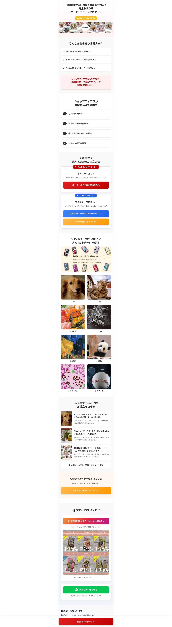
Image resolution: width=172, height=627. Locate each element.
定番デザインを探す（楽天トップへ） (86, 213)
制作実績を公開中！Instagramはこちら (86, 521)
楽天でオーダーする (86, 622)
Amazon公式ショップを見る (86, 490)
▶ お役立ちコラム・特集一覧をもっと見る (86, 465)
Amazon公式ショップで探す (86, 222)
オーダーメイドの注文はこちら (86, 185)
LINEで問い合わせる (86, 589)
